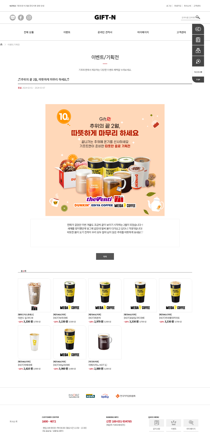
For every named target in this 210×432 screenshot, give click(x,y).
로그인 (169, 5)
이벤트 (66, 32)
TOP (198, 79)
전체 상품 (29, 32)
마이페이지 (143, 32)
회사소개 (187, 5)
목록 (105, 256)
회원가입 (177, 5)
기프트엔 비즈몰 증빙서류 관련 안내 (30, 5)
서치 (198, 17)
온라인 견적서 (105, 32)
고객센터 (196, 5)
